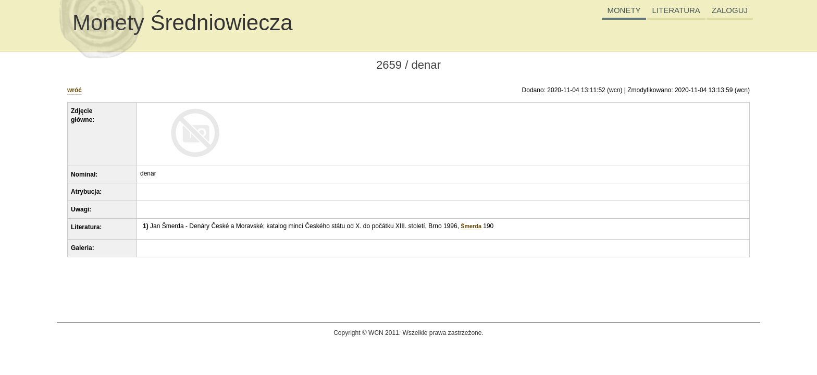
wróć (74, 90)
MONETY (623, 10)
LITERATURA (676, 10)
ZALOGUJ (730, 10)
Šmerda (471, 226)
